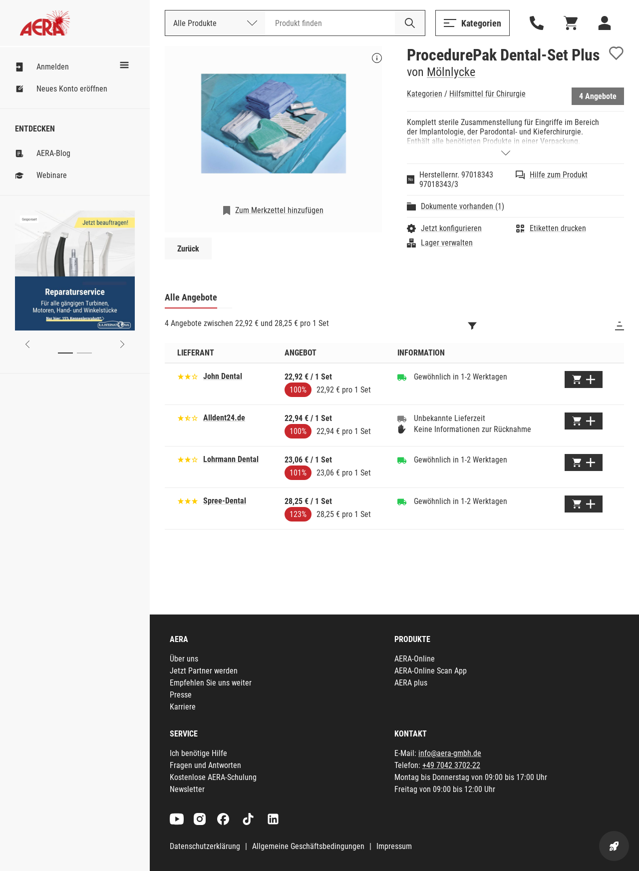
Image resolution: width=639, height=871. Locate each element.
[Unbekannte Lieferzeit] (401, 419)
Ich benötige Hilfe (198, 753)
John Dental (222, 376)
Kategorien (424, 93)
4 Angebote (598, 96)
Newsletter (187, 789)
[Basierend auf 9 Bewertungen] (187, 459)
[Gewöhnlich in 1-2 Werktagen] (401, 377)
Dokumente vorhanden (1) (462, 206)
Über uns (184, 659)
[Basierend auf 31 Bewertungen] (187, 500)
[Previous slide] (27, 344)
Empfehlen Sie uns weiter (211, 683)
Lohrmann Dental (231, 459)
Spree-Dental (224, 501)
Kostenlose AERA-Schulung (213, 777)
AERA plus (410, 683)
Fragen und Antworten (205, 765)
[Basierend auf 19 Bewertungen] (187, 417)
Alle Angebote (191, 297)
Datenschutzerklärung (205, 846)
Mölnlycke (451, 72)
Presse (181, 695)
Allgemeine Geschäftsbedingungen (308, 846)
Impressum (394, 846)
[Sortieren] (619, 326)
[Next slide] (122, 344)
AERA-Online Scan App (430, 671)
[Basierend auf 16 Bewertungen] (187, 375)
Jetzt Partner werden (204, 671)
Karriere (183, 707)
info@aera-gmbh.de (449, 753)
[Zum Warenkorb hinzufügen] (584, 379)
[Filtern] (472, 326)
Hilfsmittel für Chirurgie (487, 93)
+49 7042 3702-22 (451, 765)
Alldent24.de (224, 417)
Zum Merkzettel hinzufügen (279, 210)
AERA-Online (414, 659)
